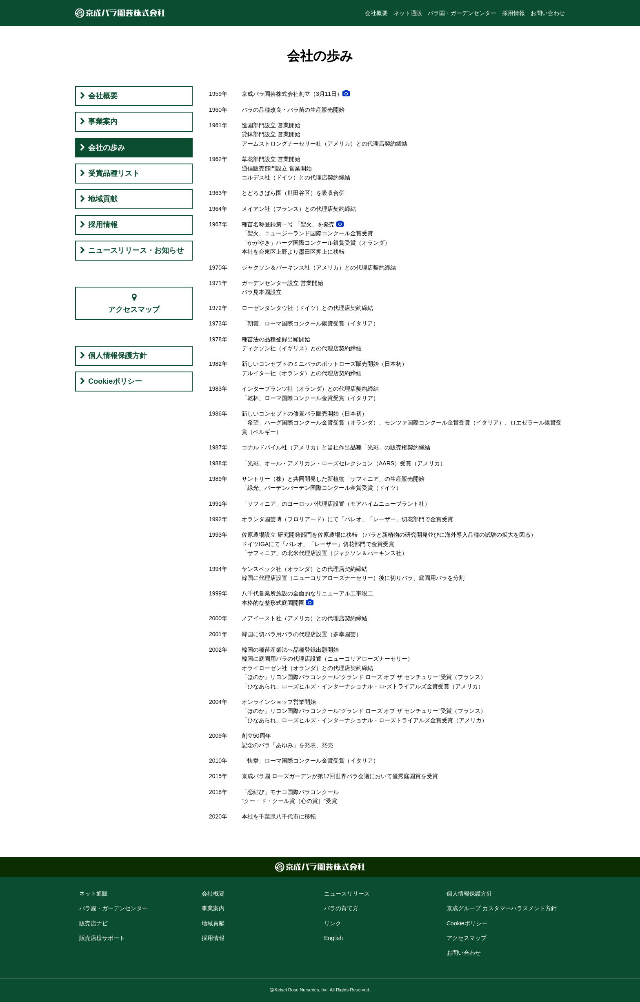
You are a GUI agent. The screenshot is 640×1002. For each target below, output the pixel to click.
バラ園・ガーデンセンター (462, 13)
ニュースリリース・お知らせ (136, 250)
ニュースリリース (347, 893)
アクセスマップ (134, 309)
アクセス (467, 938)
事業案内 (103, 121)
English (333, 938)
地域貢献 (103, 199)
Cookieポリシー (115, 381)
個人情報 (469, 893)
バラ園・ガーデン (113, 908)
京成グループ (502, 908)
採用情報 (513, 13)
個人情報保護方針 (117, 356)
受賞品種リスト (114, 173)
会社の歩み (106, 148)
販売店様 (102, 938)
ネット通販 (407, 13)
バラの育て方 (341, 908)
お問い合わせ (548, 13)
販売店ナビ (93, 923)
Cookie (467, 923)
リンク (332, 923)
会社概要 (376, 13)
